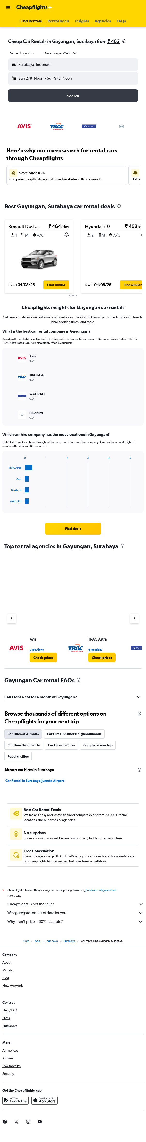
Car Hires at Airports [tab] (23, 734)
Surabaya (69, 941)
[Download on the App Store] (44, 1100)
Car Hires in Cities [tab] (61, 745)
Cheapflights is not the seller (75, 904)
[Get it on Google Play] (15, 1100)
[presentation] (124, 41)
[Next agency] (134, 618)
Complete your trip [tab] (98, 745)
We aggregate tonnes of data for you (75, 913)
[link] (73, 529)
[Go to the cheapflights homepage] (34, 7)
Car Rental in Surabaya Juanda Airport (34, 781)
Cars (26, 941)
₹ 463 (113, 41)
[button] (8, 7)
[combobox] (23, 53)
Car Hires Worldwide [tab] (24, 745)
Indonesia (52, 941)
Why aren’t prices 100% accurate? (75, 922)
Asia (37, 941)
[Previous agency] (11, 618)
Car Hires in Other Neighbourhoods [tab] (74, 734)
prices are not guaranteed (100, 890)
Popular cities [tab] (18, 756)
